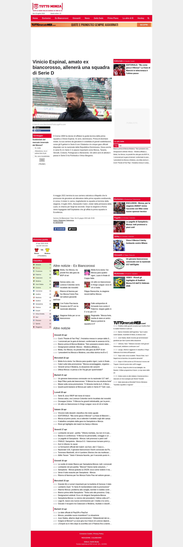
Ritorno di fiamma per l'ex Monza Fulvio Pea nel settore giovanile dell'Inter (88, 475)
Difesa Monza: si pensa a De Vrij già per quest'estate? (80, 370)
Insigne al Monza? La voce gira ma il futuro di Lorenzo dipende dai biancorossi (90, 521)
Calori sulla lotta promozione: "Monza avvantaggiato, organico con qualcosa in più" (92, 364)
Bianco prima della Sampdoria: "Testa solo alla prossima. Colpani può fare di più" (91, 492)
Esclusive (118, 199)
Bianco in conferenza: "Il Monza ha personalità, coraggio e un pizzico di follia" (90, 436)
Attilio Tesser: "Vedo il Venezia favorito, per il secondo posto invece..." (86, 455)
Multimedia (119, 274)
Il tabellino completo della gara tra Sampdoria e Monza (80, 421)
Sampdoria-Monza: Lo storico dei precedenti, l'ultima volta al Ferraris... (87, 498)
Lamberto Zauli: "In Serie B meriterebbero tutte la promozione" (84, 487)
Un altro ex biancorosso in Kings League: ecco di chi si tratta (101, 285)
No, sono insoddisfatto (42, 156)
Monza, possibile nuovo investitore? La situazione (78, 515)
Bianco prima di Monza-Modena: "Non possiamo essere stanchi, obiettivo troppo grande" (94, 344)
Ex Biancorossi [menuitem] (62, 18)
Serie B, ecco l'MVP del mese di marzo (74, 396)
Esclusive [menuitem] (46, 18)
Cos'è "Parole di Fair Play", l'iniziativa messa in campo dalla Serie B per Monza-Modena (94, 339)
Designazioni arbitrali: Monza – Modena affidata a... (79, 347)
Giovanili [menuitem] (77, 18)
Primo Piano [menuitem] (112, 18)
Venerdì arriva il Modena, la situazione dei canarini (79, 367)
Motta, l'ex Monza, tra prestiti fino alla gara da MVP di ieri (69, 272)
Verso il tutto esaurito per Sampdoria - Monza (76, 472)
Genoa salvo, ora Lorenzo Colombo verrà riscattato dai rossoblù (69, 285)
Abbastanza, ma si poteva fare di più (41, 152)
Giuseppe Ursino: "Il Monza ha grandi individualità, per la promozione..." (87, 401)
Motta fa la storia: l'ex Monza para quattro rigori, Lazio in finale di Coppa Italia (90, 361)
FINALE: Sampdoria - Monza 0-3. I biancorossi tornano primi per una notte (89, 441)
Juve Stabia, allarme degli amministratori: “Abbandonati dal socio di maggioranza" (92, 518)
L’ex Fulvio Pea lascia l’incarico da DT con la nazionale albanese (69, 306)
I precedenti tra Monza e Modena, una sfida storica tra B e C (83, 352)
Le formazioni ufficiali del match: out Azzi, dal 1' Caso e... (81, 447)
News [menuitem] (87, 18)
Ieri (120, 146)
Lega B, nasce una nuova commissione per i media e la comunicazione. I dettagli (91, 501)
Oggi (116, 146)
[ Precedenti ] (42, 256)
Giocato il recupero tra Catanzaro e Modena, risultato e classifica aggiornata (89, 504)
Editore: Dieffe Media (91, 542)
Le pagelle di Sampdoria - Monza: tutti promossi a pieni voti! (82, 439)
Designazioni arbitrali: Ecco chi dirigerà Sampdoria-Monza (82, 495)
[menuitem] (148, 18)
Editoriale (118, 61)
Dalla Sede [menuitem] (98, 18)
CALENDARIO (96, 538)
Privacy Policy (98, 534)
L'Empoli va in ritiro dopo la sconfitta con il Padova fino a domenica (85, 524)
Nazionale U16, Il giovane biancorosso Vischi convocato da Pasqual (86, 450)
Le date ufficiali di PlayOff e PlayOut (73, 513)
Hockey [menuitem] (141, 18)
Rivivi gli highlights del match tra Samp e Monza (78, 424)
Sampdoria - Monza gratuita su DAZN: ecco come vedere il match (85, 470)
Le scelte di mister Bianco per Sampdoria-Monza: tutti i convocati (85, 464)
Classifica (37, 261)
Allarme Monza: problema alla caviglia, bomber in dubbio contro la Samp (88, 490)
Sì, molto (38, 148)
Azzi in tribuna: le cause (68, 444)
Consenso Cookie (85, 534)
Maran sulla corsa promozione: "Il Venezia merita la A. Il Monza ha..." (86, 384)
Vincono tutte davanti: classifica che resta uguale (78, 413)
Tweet (72, 229)
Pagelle (117, 218)
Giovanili (118, 255)
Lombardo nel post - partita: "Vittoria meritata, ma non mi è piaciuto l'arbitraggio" (91, 433)
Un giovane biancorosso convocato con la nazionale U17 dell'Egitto (86, 379)
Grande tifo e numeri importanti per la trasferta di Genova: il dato (84, 484)
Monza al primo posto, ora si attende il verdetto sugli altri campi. (84, 419)
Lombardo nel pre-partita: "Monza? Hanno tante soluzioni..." (82, 467)
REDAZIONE (85, 538)
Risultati (42, 164)
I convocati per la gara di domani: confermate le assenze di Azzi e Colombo (89, 341)
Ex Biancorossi (64, 218)
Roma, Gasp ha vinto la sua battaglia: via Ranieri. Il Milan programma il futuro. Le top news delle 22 (131, 370)
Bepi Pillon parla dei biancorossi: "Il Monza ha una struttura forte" (85, 381)
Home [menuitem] (35, 18)
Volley (117, 236)
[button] (42, 160)
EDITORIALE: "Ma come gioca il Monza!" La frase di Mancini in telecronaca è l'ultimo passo (96, 416)
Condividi (60, 229)
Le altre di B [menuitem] (128, 18)
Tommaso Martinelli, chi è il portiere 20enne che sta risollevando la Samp (88, 452)
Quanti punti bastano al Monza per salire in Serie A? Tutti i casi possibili (87, 387)
